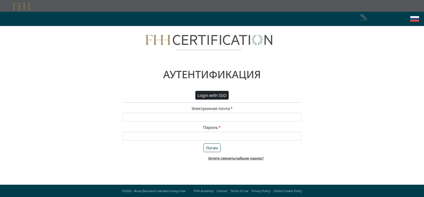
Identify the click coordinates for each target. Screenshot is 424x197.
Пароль (212, 127)
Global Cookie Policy (288, 191)
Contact (222, 191)
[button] (414, 19)
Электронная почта (212, 108)
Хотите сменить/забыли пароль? (236, 158)
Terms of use (240, 191)
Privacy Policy (261, 191)
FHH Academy (204, 191)
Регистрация (372, 19)
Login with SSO (212, 95)
